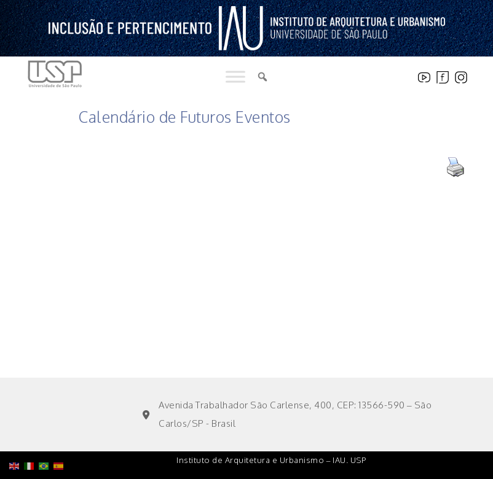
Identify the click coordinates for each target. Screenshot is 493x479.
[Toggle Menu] (235, 77)
